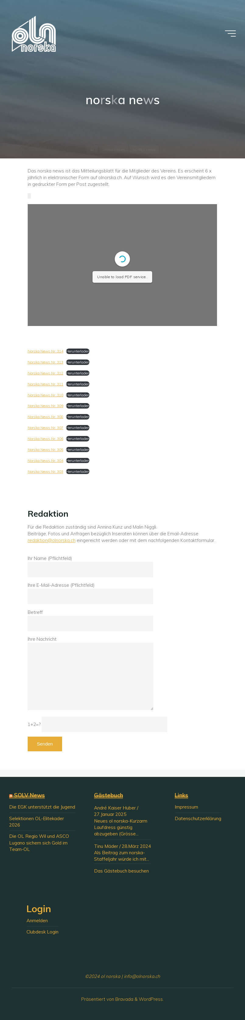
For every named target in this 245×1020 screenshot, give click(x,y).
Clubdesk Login (42, 932)
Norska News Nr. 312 (45, 373)
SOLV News (29, 795)
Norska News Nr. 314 (45, 351)
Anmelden (37, 920)
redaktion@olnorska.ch (51, 540)
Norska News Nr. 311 (45, 384)
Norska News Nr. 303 (45, 471)
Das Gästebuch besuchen (121, 871)
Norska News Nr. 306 (45, 438)
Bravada (123, 999)
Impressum (186, 807)
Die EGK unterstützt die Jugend (42, 807)
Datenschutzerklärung (198, 818)
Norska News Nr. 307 (45, 428)
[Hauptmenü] (230, 33)
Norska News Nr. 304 (45, 460)
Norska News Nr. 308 (45, 417)
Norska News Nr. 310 (45, 395)
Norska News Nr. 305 (45, 449)
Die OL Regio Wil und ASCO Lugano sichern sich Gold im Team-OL (39, 842)
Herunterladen (77, 351)
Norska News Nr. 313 (45, 362)
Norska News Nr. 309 (45, 406)
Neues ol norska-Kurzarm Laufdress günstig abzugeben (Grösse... (120, 827)
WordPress (151, 999)
